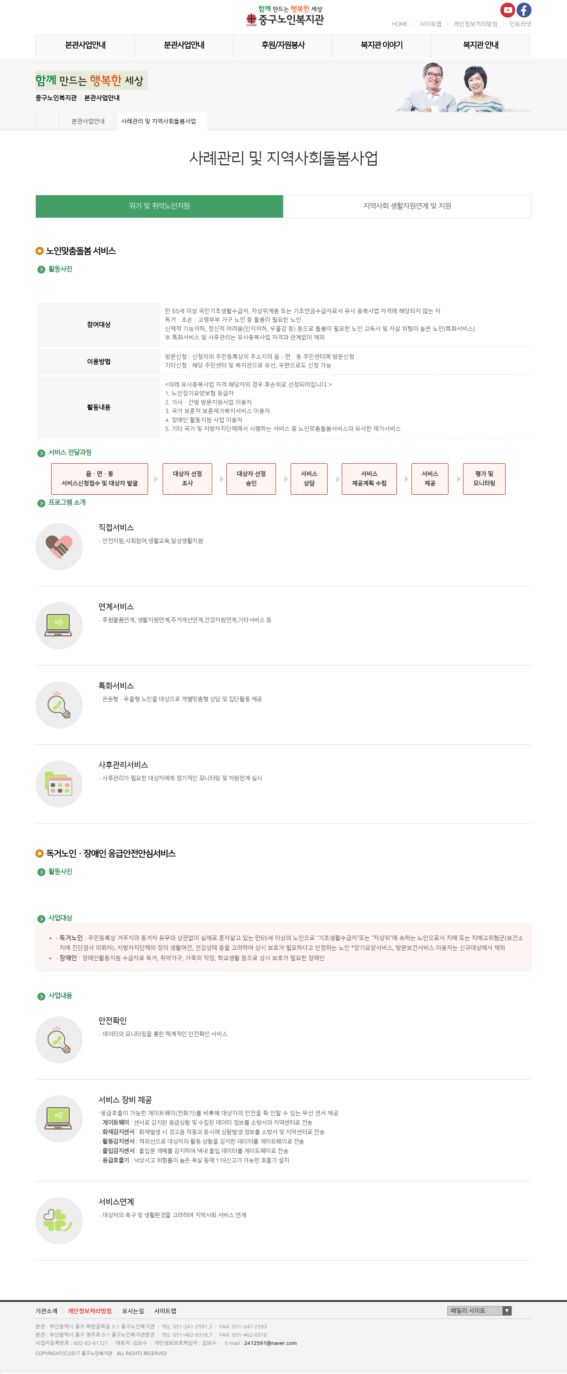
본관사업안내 (85, 45)
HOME (400, 24)
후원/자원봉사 (282, 45)
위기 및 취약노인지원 (159, 206)
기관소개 (46, 1311)
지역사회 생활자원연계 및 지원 (407, 206)
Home (47, 121)
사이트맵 (431, 24)
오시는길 (133, 1311)
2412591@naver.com (270, 1343)
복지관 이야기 (381, 45)
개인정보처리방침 (476, 24)
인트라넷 (521, 24)
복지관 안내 (480, 45)
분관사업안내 (184, 45)
